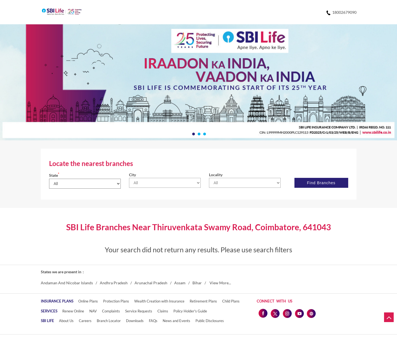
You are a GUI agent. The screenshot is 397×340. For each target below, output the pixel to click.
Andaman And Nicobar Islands (67, 283)
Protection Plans (116, 301)
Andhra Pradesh (114, 283)
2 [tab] (198, 133)
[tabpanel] (198, 82)
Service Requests (138, 311)
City (132, 174)
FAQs (153, 320)
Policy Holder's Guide (190, 311)
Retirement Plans (203, 301)
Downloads (135, 320)
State (54, 175)
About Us (66, 320)
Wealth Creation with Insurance (159, 301)
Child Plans (231, 301)
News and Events (176, 320)
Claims (162, 311)
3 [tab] (204, 133)
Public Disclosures (209, 320)
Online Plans (88, 301)
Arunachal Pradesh (151, 283)
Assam (180, 283)
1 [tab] (193, 133)
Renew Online (73, 311)
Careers (85, 320)
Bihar (197, 283)
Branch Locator (109, 320)
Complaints (111, 311)
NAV (93, 311)
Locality (215, 174)
